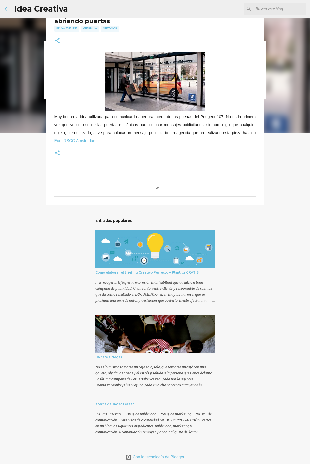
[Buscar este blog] (280, 9)
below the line (66, 28)
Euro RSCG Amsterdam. (76, 141)
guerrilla (90, 28)
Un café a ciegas (108, 357)
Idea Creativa (41, 9)
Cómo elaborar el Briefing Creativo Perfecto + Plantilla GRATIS (147, 272)
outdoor (110, 28)
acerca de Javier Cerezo (115, 404)
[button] (57, 41)
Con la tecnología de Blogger (155, 457)
